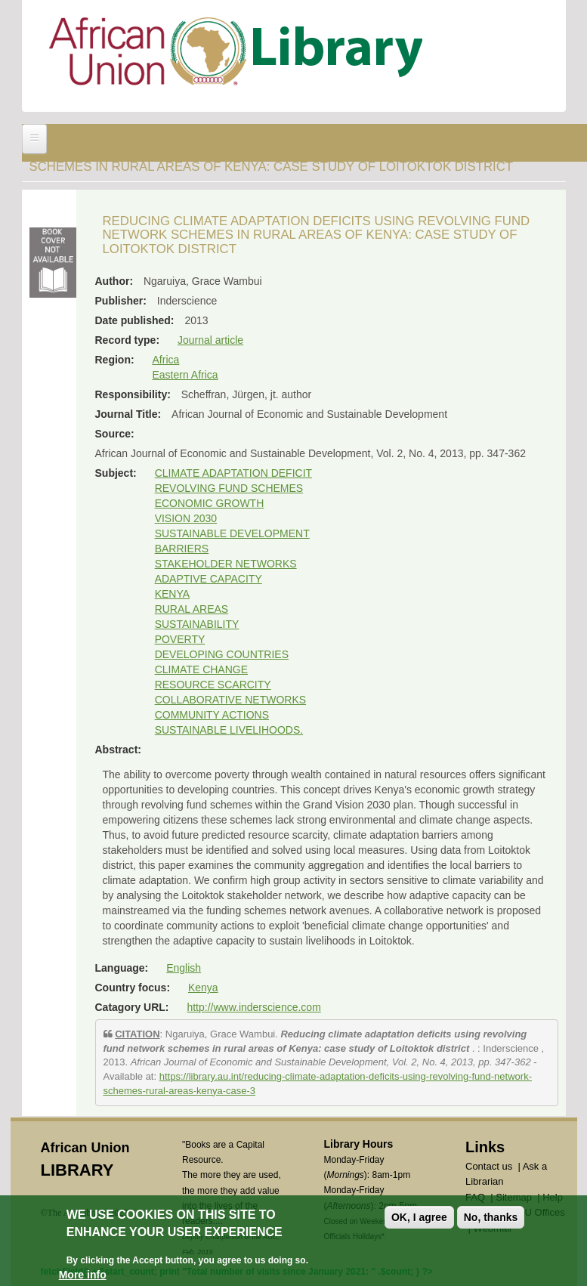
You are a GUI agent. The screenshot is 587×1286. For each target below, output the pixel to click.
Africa (166, 360)
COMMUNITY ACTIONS (212, 715)
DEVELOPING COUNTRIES (222, 654)
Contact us (488, 1166)
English (183, 968)
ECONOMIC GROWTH (209, 503)
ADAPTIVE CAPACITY (208, 579)
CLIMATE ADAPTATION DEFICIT (233, 473)
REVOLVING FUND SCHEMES (229, 488)
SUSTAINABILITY (197, 624)
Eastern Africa (185, 375)
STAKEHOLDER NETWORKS (226, 564)
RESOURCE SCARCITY (213, 685)
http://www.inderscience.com (253, 1007)
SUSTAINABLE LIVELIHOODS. (229, 730)
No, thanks (491, 1217)
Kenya (203, 988)
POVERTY (180, 639)
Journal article (210, 340)
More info (83, 1275)
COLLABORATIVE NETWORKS (230, 700)
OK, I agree (419, 1217)
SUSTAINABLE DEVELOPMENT (232, 533)
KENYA (172, 594)
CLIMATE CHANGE (201, 669)
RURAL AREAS (192, 609)
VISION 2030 (186, 518)
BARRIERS (182, 549)
